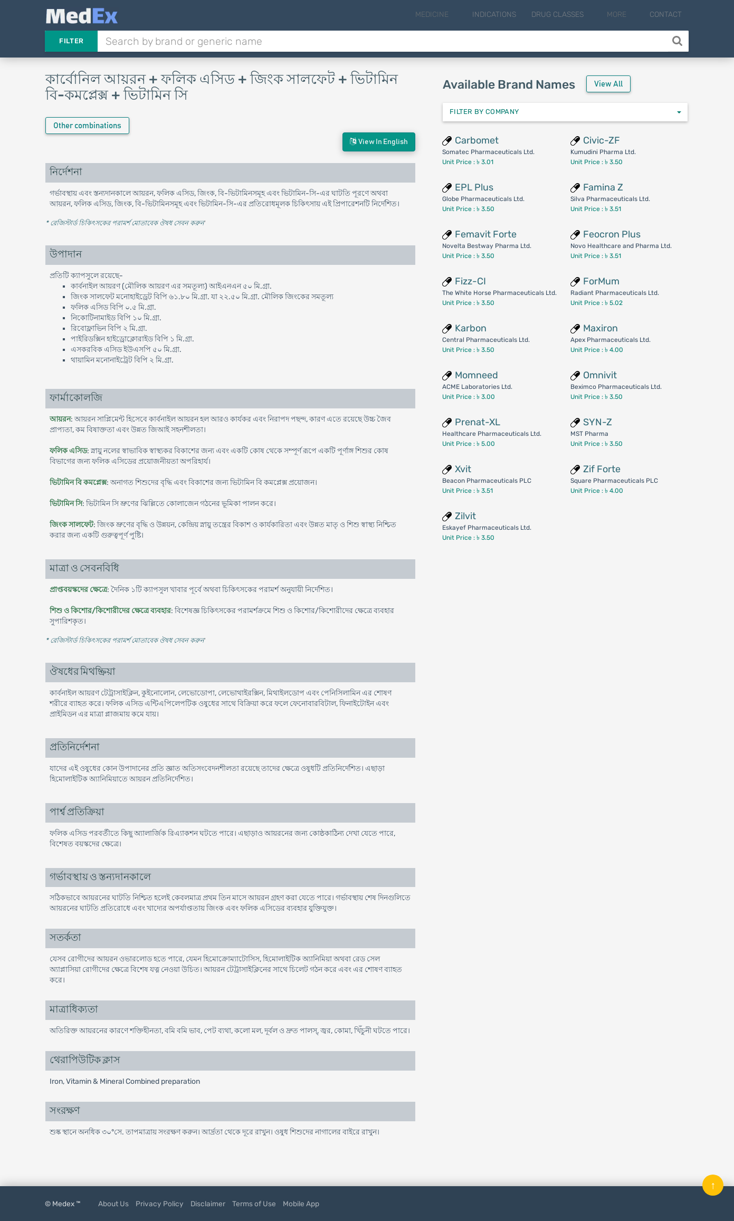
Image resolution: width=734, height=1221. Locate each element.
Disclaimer (207, 1203)
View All (608, 84)
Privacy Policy (160, 1203)
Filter (71, 41)
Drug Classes (573, 14)
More (624, 14)
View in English (379, 142)
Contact (666, 14)
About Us (113, 1203)
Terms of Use (254, 1203)
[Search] (678, 41)
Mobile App (301, 1203)
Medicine (456, 14)
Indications (510, 14)
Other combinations (87, 126)
